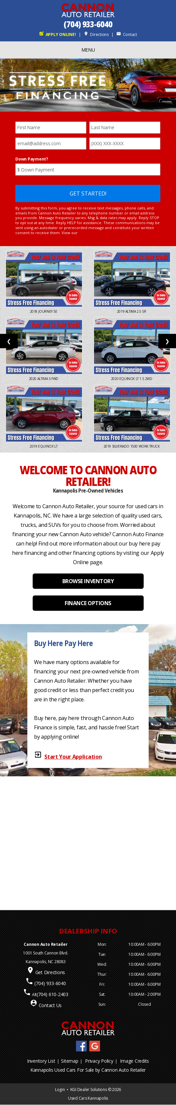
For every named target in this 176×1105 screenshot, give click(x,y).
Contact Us (50, 1005)
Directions (96, 34)
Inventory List (41, 1061)
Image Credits (134, 1061)
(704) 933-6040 (88, 24)
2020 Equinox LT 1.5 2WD (132, 378)
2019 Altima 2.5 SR (132, 311)
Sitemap (69, 1061)
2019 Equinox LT (44, 446)
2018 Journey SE (44, 311)
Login (60, 1089)
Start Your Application (73, 756)
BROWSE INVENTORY (88, 581)
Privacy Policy (99, 1061)
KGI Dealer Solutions (88, 1089)
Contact (126, 34)
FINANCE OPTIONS (88, 603)
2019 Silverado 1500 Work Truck (132, 446)
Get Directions (50, 972)
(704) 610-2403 (52, 994)
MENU (88, 50)
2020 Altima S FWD (44, 378)
